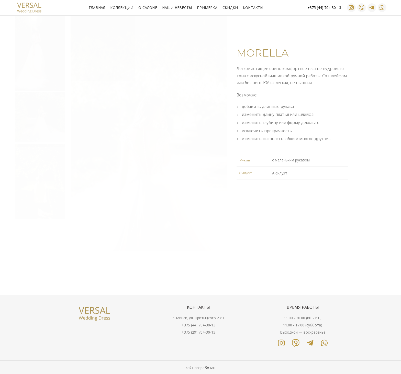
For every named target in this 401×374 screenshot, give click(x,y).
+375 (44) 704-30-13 (198, 325)
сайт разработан (200, 367)
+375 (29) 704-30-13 (198, 332)
